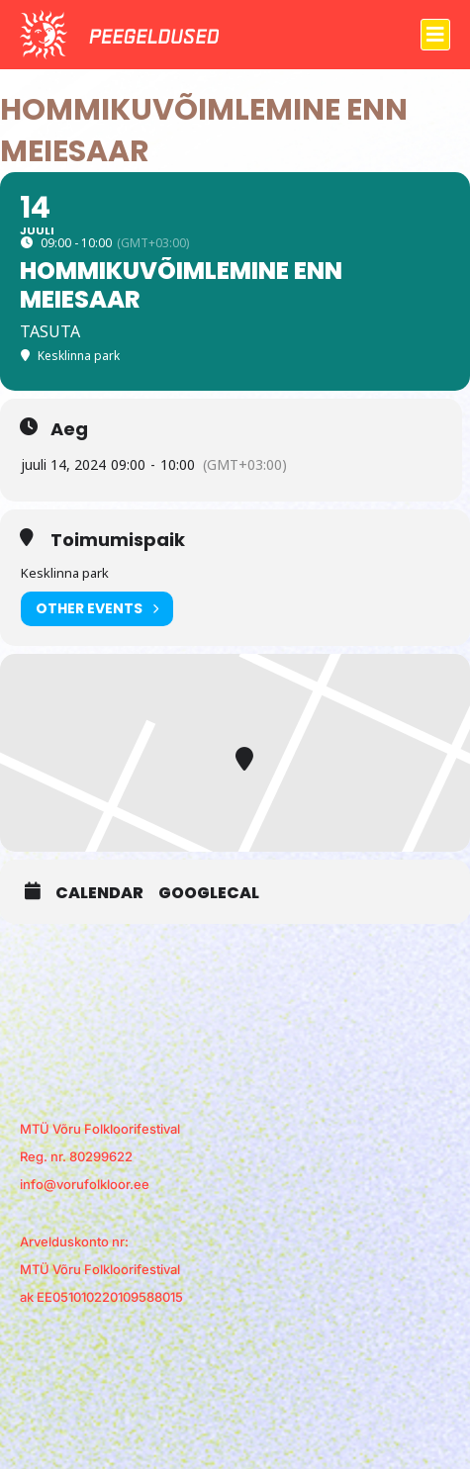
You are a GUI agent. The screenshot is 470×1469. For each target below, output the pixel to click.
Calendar (99, 893)
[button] (435, 34)
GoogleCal (208, 893)
